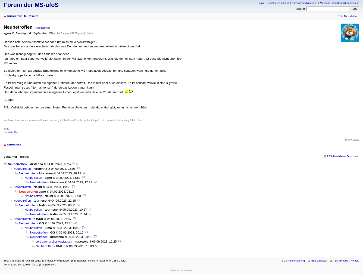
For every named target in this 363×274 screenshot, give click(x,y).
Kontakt (355, 260)
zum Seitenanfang (294, 260)
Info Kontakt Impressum (346, 3)
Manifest (325, 3)
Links (286, 3)
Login (261, 3)
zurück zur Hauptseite (22, 16)
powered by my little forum (181, 270)
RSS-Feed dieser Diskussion (343, 156)
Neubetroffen (11, 132)
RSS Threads (340, 260)
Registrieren (273, 3)
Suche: (301, 8)
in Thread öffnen (350, 16)
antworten (14, 145)
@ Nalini (88, 33)
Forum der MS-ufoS (31, 5)
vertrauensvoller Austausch (54, 241)
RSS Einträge (318, 260)
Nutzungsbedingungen (304, 3)
